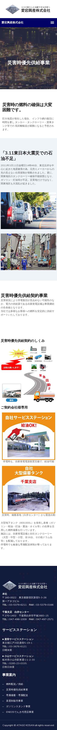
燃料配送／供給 (14, 683)
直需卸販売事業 (14, 700)
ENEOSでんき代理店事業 (20, 711)
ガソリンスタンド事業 (18, 706)
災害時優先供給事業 (17, 689)
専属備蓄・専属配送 (17, 695)
